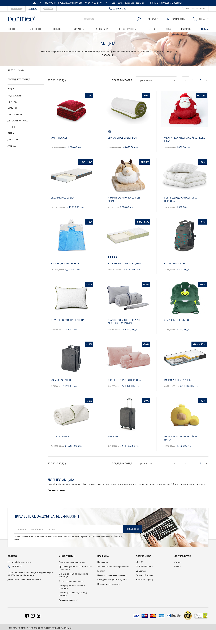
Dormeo (12, 553)
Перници (13, 101)
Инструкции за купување (109, 581)
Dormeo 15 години (144, 573)
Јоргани (12, 108)
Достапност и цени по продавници (113, 564)
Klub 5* (139, 559)
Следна (206, 78)
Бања (168, 29)
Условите (51, 534)
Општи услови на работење (72, 578)
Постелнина (101, 29)
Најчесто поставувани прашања (111, 573)
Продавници (103, 559)
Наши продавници (195, 8)
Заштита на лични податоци (72, 559)
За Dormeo (141, 568)
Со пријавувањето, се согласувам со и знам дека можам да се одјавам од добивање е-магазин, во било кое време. (68, 535)
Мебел (152, 29)
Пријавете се (132, 526)
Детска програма (18, 120)
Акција (204, 29)
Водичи (177, 564)
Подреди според (122, 77)
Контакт (101, 568)
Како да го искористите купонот (112, 577)
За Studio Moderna (144, 564)
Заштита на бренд (144, 577)
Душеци (12, 89)
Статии (177, 559)
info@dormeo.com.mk (22, 559)
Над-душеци (35, 29)
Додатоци (185, 29)
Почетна (11, 70)
